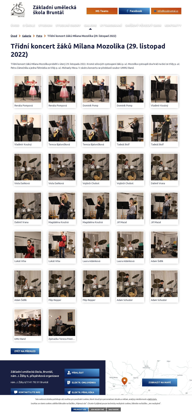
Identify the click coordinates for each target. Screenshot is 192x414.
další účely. (152, 399)
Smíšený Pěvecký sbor (143, 25)
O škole (29, 25)
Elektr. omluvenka (81, 382)
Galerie (90, 25)
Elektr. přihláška (80, 392)
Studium (45, 25)
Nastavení (114, 409)
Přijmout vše (79, 409)
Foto (39, 35)
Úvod (15, 25)
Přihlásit (75, 372)
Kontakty (173, 25)
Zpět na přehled (25, 351)
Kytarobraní (111, 25)
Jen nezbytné (97, 409)
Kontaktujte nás (27, 392)
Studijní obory (68, 25)
